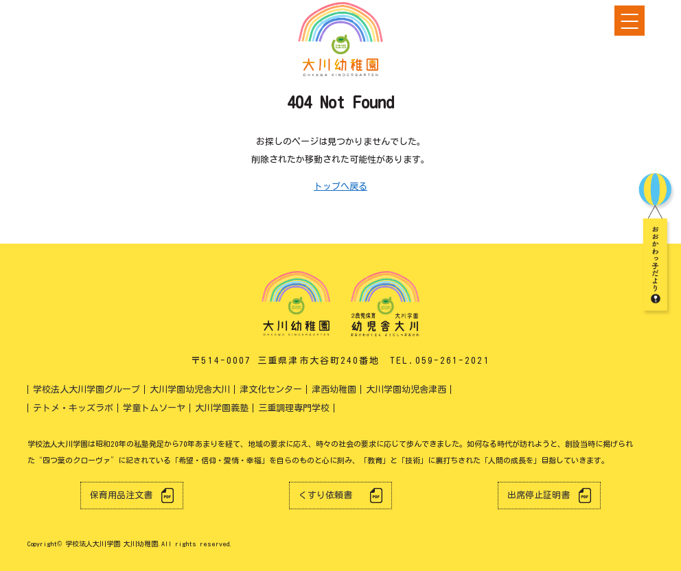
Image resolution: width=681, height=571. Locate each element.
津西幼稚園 (334, 389)
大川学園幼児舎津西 (406, 389)
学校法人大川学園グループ (86, 389)
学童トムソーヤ (154, 408)
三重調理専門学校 (294, 408)
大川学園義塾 (222, 408)
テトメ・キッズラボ (73, 408)
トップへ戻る (340, 186)
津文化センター (271, 389)
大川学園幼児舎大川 (190, 389)
